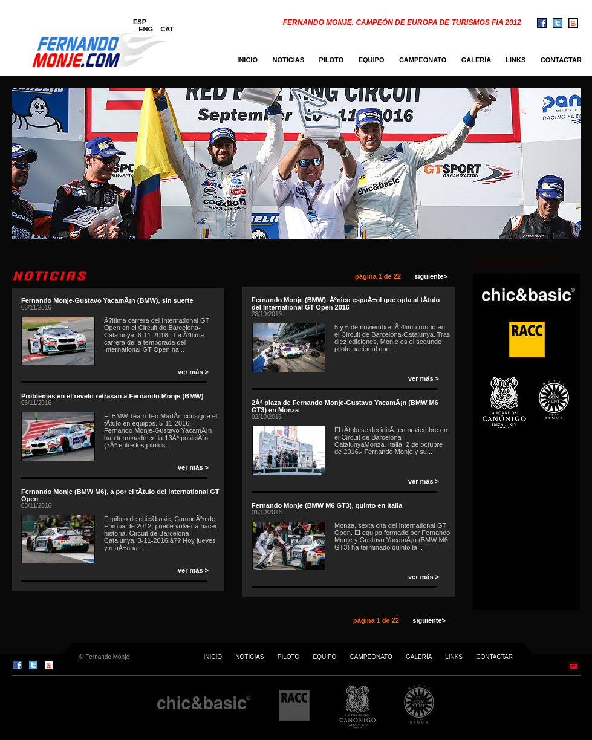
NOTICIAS (288, 59)
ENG (145, 29)
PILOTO (331, 59)
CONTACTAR (564, 59)
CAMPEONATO (422, 59)
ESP (139, 21)
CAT (167, 29)
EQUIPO (372, 59)
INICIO (247, 59)
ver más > (193, 371)
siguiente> (429, 276)
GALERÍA (476, 59)
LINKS (515, 59)
